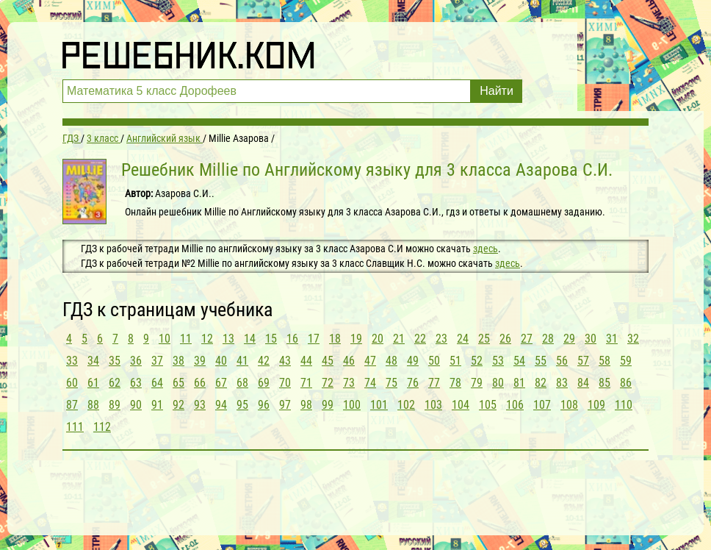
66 (200, 383)
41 (242, 361)
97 (285, 405)
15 (271, 339)
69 (264, 383)
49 (413, 361)
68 (242, 383)
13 (228, 339)
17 (314, 339)
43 (285, 361)
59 (626, 361)
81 (519, 383)
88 (93, 405)
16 (292, 339)
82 (540, 383)
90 (136, 405)
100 (352, 405)
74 (370, 383)
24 (463, 339)
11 (186, 339)
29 (569, 339)
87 (72, 405)
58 (604, 361)
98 (306, 405)
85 (604, 383)
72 (327, 383)
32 (633, 339)
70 (285, 383)
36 (136, 361)
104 (460, 405)
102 (406, 405)
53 (498, 361)
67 (221, 383)
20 (377, 339)
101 (379, 405)
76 (413, 383)
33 (72, 361)
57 (583, 361)
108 (569, 405)
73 (349, 383)
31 (612, 339)
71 (306, 383)
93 (200, 405)
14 (250, 339)
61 (93, 383)
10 (164, 339)
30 (590, 339)
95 (242, 405)
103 (433, 405)
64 (157, 383)
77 (434, 383)
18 (335, 339)
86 (626, 383)
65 (178, 383)
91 (157, 405)
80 (498, 383)
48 (391, 361)
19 (356, 339)
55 (540, 361)
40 (221, 361)
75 (391, 383)
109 (596, 405)
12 (207, 339)
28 (548, 339)
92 (178, 405)
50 (434, 361)
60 (72, 383)
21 (399, 339)
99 (327, 405)
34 (93, 361)
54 (519, 361)
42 (264, 361)
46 (349, 361)
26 (505, 339)
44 (306, 361)
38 (178, 361)
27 (527, 339)
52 (477, 361)
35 (114, 361)
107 (542, 405)
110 (623, 405)
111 (75, 427)
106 (515, 405)
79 (477, 383)
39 (200, 361)
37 (157, 361)
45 (327, 361)
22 (420, 339)
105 (488, 405)
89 (114, 405)
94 (221, 405)
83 (562, 383)
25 (484, 339)
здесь (485, 248)
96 (264, 405)
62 (114, 383)
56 (562, 361)
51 (455, 361)
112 (102, 427)
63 (136, 383)
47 (370, 361)
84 (583, 383)
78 (455, 383)
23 (441, 339)
